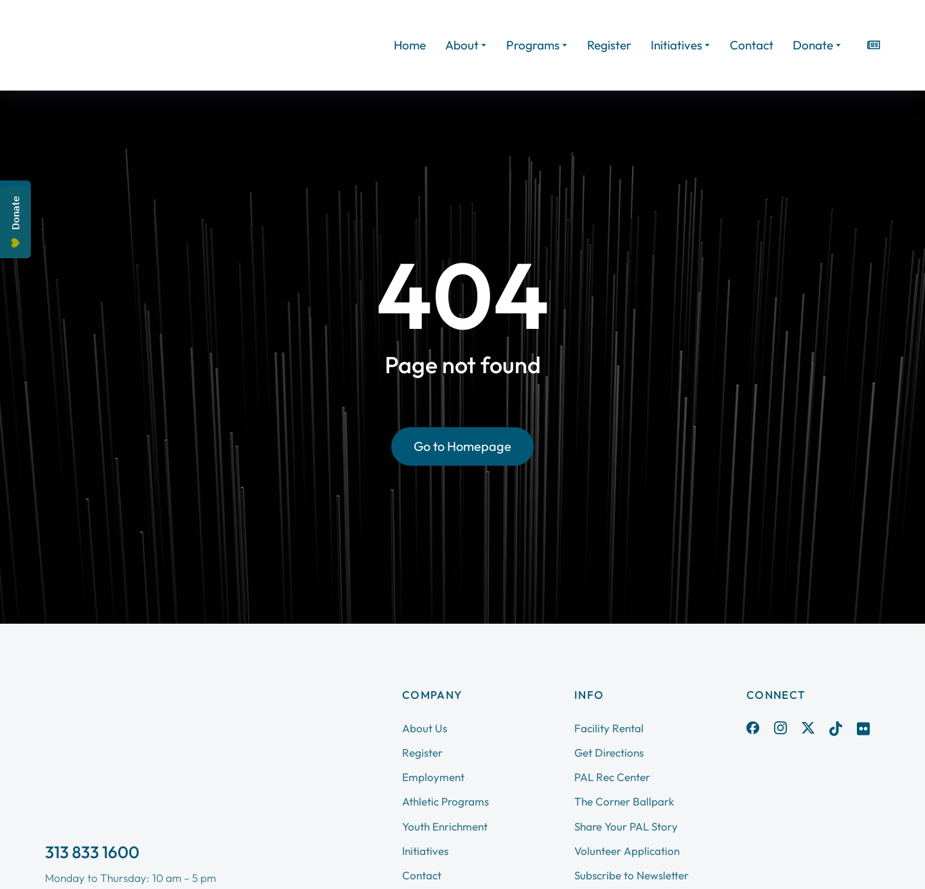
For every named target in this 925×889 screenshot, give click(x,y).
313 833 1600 (92, 852)
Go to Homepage (462, 446)
